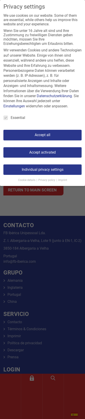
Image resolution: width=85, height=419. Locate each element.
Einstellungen (14, 106)
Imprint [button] (62, 180)
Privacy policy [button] (47, 180)
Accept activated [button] (42, 152)
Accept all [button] (42, 135)
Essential (14, 118)
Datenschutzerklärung (54, 96)
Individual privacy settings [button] (42, 169)
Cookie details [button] (27, 180)
